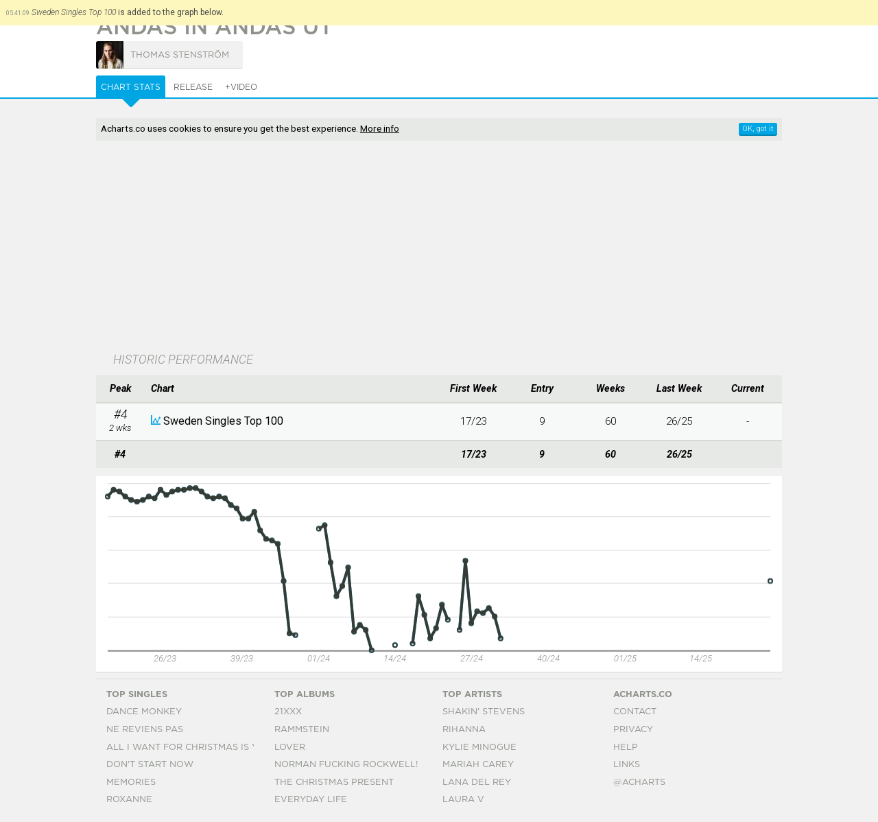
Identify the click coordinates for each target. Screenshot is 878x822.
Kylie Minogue (479, 747)
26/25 (679, 421)
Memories (131, 782)
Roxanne (129, 799)
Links (626, 764)
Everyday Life (310, 799)
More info (379, 128)
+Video (241, 87)
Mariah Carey (478, 764)
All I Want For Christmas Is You (189, 747)
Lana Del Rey (476, 782)
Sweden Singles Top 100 (223, 420)
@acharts (639, 782)
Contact (634, 711)
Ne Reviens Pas (144, 729)
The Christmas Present (334, 782)
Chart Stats (131, 87)
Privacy (633, 729)
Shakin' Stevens (483, 711)
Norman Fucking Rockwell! (346, 764)
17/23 (473, 421)
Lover (289, 747)
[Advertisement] (439, 248)
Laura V (463, 799)
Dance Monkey (144, 711)
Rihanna (464, 729)
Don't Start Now (149, 764)
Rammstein (301, 729)
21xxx (288, 711)
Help (625, 747)
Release (193, 87)
